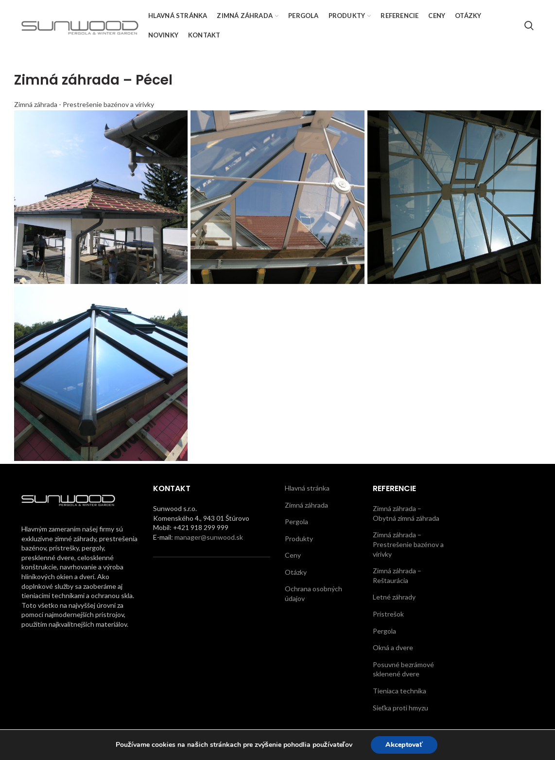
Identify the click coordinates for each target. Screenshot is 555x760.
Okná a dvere (393, 647)
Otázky (296, 572)
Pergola (296, 521)
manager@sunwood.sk (208, 537)
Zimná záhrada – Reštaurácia (397, 575)
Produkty (299, 538)
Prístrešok (388, 614)
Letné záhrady (394, 597)
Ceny (293, 555)
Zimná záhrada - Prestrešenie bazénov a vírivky (84, 104)
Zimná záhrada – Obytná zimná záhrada (406, 513)
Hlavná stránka (307, 488)
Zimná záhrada (306, 505)
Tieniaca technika (399, 691)
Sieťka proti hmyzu (400, 708)
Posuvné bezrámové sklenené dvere (403, 669)
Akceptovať (404, 744)
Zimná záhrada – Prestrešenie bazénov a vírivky (408, 544)
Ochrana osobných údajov (313, 593)
